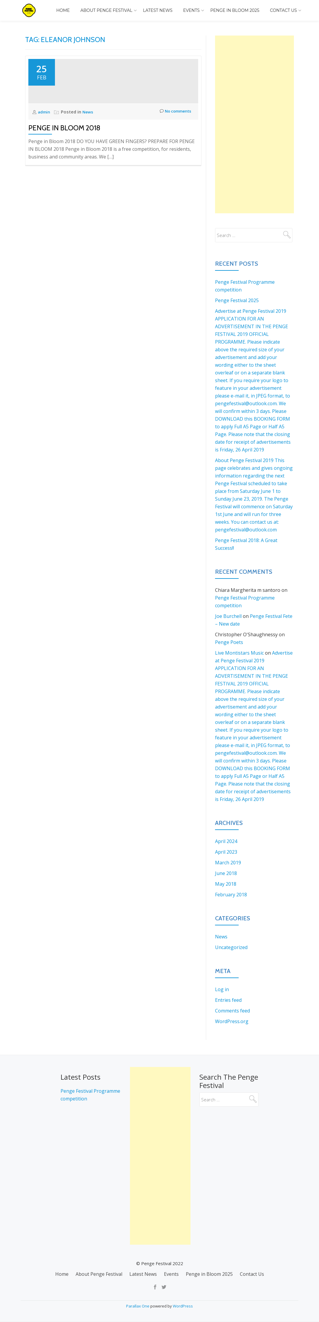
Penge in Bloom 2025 (234, 10)
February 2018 (231, 894)
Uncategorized (231, 947)
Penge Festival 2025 (237, 300)
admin (45, 149)
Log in (222, 989)
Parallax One (138, 1306)
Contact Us (283, 10)
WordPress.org (231, 1021)
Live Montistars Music (239, 653)
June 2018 (226, 873)
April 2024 (226, 841)
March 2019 (228, 862)
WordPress (183, 1306)
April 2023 (226, 852)
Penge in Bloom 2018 (64, 165)
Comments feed (232, 1010)
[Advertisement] (254, 124)
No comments (173, 149)
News (89, 149)
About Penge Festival (106, 10)
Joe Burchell (228, 616)
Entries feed (228, 1000)
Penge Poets (229, 642)
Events (191, 10)
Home (63, 10)
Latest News (157, 10)
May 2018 (225, 884)
